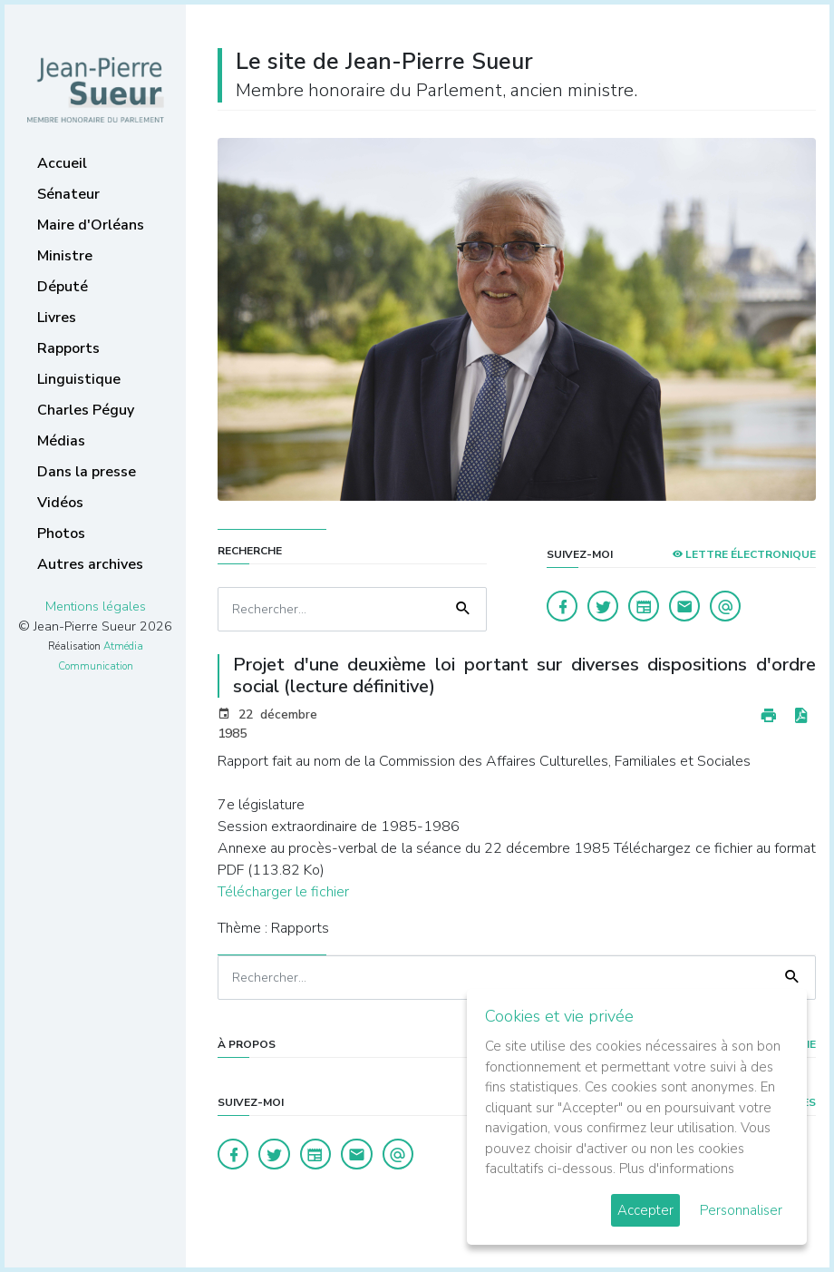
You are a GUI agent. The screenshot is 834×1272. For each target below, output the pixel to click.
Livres (56, 318)
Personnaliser (741, 1210)
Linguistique (79, 379)
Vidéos (60, 503)
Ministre (64, 256)
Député (62, 287)
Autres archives (90, 564)
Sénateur (68, 194)
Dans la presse (86, 472)
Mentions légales (95, 606)
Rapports (68, 348)
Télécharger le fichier (283, 892)
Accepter (645, 1210)
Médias (61, 441)
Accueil (62, 163)
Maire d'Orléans (90, 225)
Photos (61, 533)
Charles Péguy (85, 410)
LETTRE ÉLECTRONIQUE (744, 554)
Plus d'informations (676, 1168)
